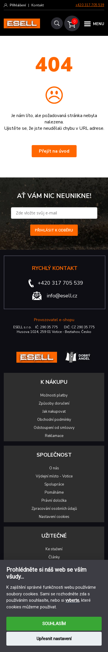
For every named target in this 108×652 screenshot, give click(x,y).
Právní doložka (54, 500)
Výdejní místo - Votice (54, 476)
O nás (54, 468)
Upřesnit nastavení (54, 638)
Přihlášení (18, 5)
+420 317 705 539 (89, 5)
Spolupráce (54, 484)
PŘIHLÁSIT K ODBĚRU (54, 230)
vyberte (72, 600)
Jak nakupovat (54, 411)
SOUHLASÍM (54, 623)
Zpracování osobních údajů (54, 508)
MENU (98, 24)
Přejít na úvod (54, 151)
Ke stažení (54, 549)
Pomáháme (54, 492)
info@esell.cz (62, 295)
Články (54, 557)
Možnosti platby (54, 395)
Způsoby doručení (54, 403)
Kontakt (37, 5)
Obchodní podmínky (54, 419)
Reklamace (54, 435)
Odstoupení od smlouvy (54, 427)
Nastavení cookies (54, 516)
